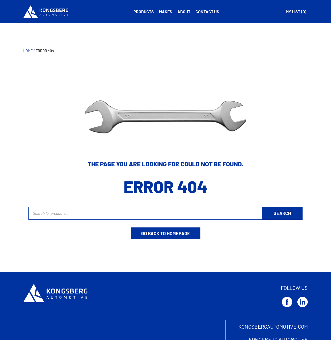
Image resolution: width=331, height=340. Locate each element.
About (183, 11)
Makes (165, 11)
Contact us (207, 11)
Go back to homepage (165, 233)
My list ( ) (296, 11)
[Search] (282, 213)
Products (143, 11)
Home (28, 50)
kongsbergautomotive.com (273, 326)
